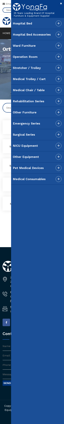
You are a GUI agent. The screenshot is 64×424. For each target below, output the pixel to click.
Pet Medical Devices (28, 168)
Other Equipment (26, 157)
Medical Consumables (29, 179)
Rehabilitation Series (28, 101)
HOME (6, 33)
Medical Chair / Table (29, 90)
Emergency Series (26, 123)
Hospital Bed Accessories (32, 34)
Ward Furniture (24, 45)
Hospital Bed (22, 23)
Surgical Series (24, 134)
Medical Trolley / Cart (29, 79)
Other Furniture (25, 112)
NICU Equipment (25, 145)
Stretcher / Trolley (27, 68)
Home (6, 55)
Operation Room (25, 56)
